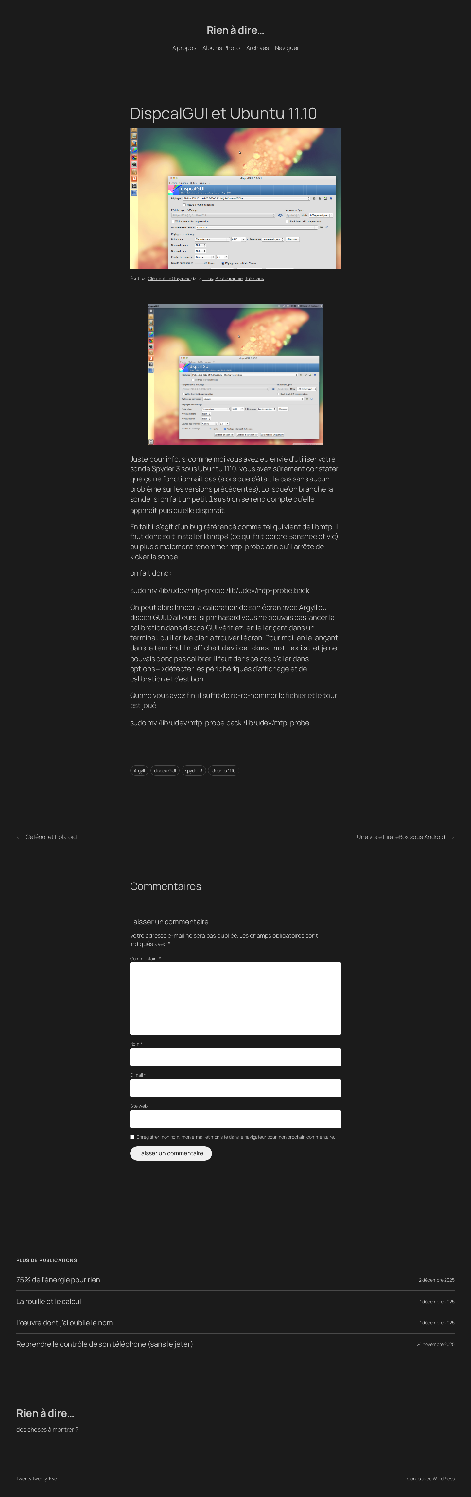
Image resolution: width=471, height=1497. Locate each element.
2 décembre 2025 (437, 1278)
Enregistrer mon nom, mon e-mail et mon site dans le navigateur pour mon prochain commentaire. (236, 1136)
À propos (184, 48)
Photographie (229, 278)
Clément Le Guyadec (169, 278)
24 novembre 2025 (436, 1343)
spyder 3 (193, 769)
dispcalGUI (165, 769)
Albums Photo (221, 48)
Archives (257, 48)
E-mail (138, 1073)
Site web (139, 1105)
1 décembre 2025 (437, 1300)
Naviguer (287, 48)
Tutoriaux (254, 278)
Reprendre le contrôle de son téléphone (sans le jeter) (104, 1343)
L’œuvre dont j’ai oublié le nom (64, 1322)
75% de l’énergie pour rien (58, 1278)
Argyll (139, 769)
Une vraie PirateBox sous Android (401, 835)
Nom (136, 1042)
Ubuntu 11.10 (224, 769)
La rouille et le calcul (48, 1300)
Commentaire (145, 957)
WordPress (444, 1477)
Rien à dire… (236, 30)
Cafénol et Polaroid (51, 835)
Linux (207, 278)
